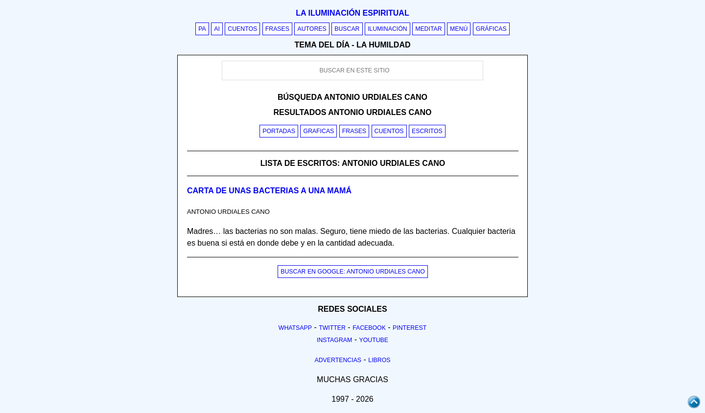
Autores (311, 28)
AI (217, 28)
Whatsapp (295, 327)
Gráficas (491, 28)
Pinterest (409, 327)
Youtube (373, 340)
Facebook (369, 327)
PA (202, 28)
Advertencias (338, 360)
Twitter (332, 327)
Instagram (334, 340)
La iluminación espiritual (352, 13)
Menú (459, 28)
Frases (277, 28)
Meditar (428, 28)
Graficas (318, 131)
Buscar (346, 28)
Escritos (427, 131)
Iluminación (387, 28)
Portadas (278, 131)
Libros (379, 360)
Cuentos (242, 28)
